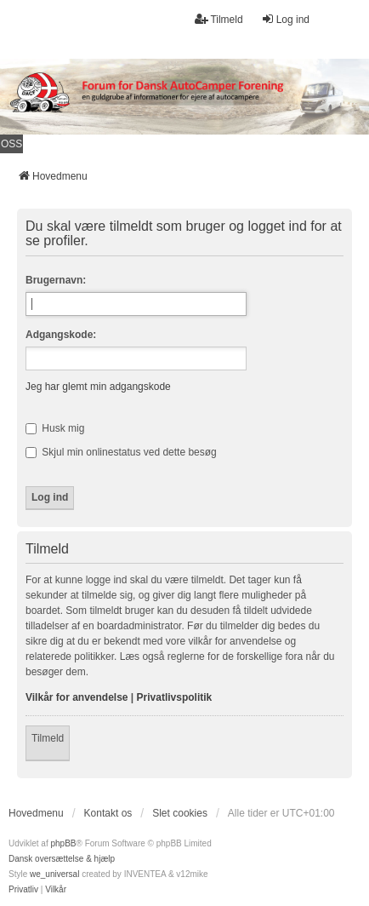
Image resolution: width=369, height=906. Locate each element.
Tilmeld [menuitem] (218, 19)
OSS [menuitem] (11, 144)
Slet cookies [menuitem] (179, 813)
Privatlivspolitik (175, 697)
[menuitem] (23, 889)
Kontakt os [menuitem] (108, 813)
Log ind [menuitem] (285, 19)
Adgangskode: (61, 335)
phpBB (63, 843)
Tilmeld (47, 738)
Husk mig (55, 428)
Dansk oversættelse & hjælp (62, 858)
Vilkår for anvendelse (77, 697)
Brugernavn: (56, 280)
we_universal (54, 874)
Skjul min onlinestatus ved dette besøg (121, 452)
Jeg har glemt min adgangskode (98, 387)
